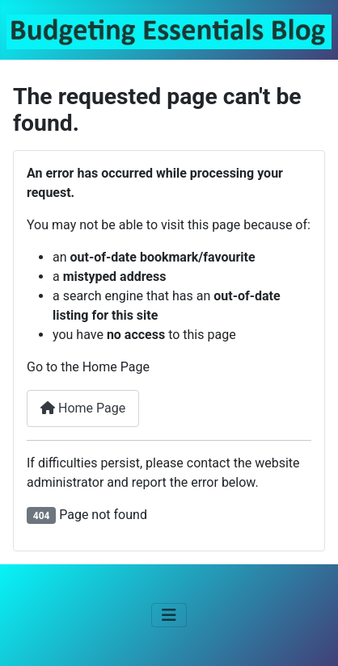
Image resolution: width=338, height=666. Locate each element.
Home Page (82, 408)
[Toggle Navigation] (169, 615)
